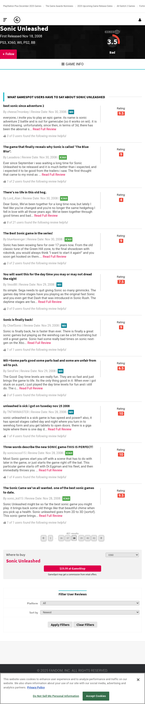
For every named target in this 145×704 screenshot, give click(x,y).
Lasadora (13, 157)
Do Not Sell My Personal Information (56, 696)
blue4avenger (16, 239)
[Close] (138, 679)
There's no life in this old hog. (25, 192)
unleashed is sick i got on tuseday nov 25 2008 (36, 406)
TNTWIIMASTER (18, 412)
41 (94, 538)
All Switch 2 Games (126, 6)
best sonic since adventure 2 (23, 106)
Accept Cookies (96, 696)
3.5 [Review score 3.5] (112, 41)
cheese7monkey (18, 112)
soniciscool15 (16, 453)
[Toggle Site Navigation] (5, 20)
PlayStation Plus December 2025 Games (22, 6)
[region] (72, 688)
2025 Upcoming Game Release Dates (95, 6)
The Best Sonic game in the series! (28, 233)
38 (74, 538)
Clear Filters (85, 624)
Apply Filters (60, 624)
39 (81, 538)
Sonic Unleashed (24, 28)
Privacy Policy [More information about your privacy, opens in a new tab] (36, 687)
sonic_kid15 (15, 498)
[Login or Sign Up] (140, 20)
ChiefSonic (14, 325)
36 (61, 538)
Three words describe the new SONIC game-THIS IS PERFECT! (48, 447)
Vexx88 (12, 284)
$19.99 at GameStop (72, 568)
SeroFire (12, 371)
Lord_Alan (13, 198)
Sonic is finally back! (18, 319)
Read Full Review (44, 129)
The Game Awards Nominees (59, 6)
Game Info (73, 64)
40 (87, 538)
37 (67, 538)
